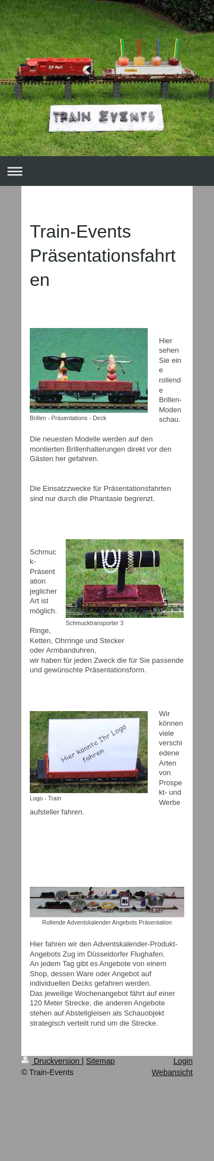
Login (183, 1061)
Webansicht (172, 1072)
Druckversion (51, 1061)
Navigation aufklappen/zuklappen (107, 171)
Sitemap (100, 1061)
